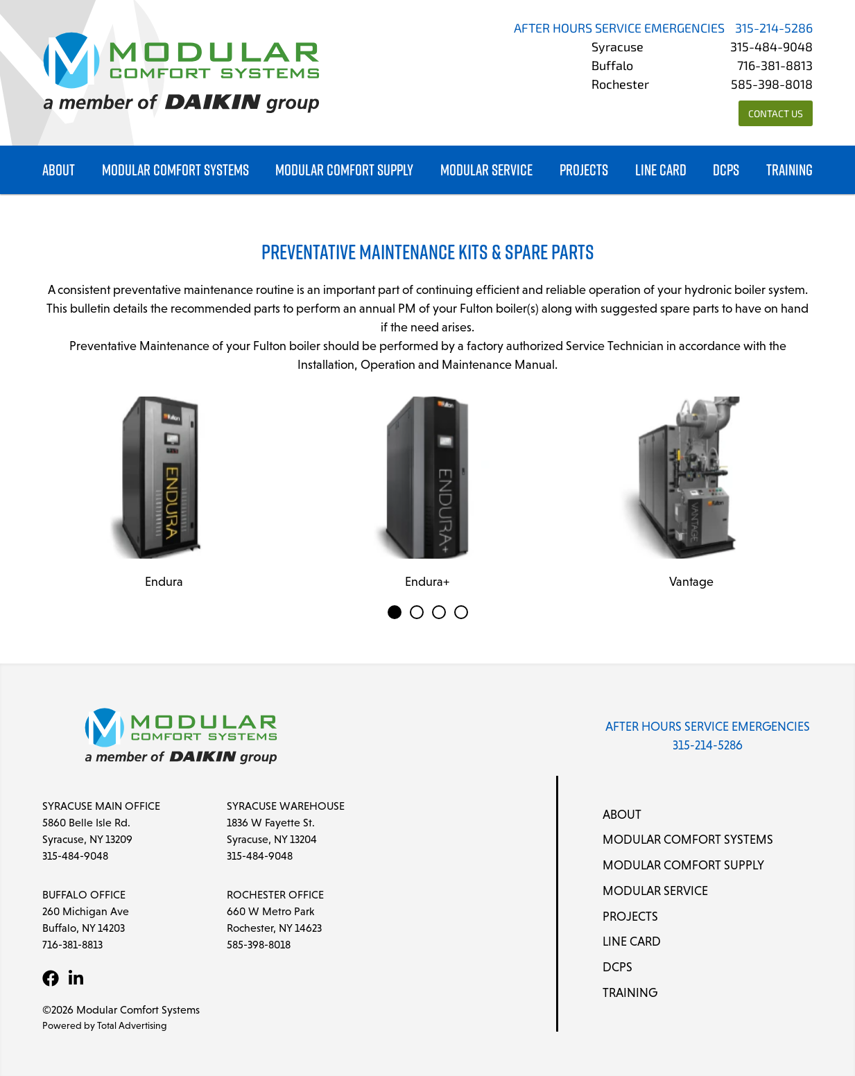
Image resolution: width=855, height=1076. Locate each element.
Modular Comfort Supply (344, 170)
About (58, 170)
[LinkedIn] (75, 978)
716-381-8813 (775, 66)
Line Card (660, 170)
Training (789, 170)
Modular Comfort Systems (175, 170)
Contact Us (775, 115)
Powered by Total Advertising (104, 1025)
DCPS (726, 170)
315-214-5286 (774, 29)
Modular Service (486, 170)
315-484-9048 (771, 48)
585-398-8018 (772, 85)
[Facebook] (50, 978)
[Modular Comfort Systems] (181, 73)
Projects (584, 170)
